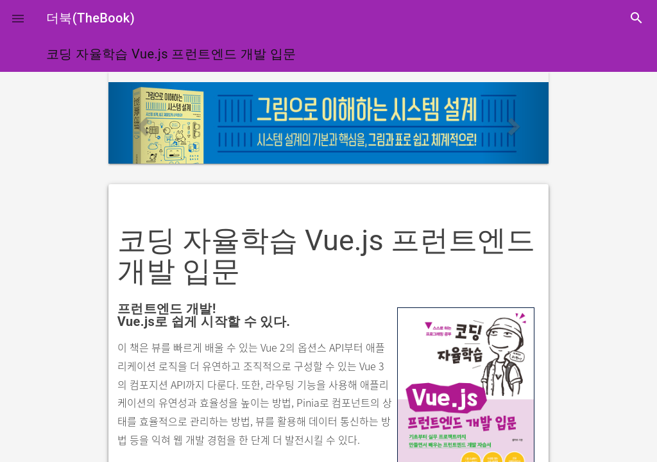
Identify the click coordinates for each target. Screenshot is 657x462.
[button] (18, 18)
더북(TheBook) (90, 18)
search (636, 18)
